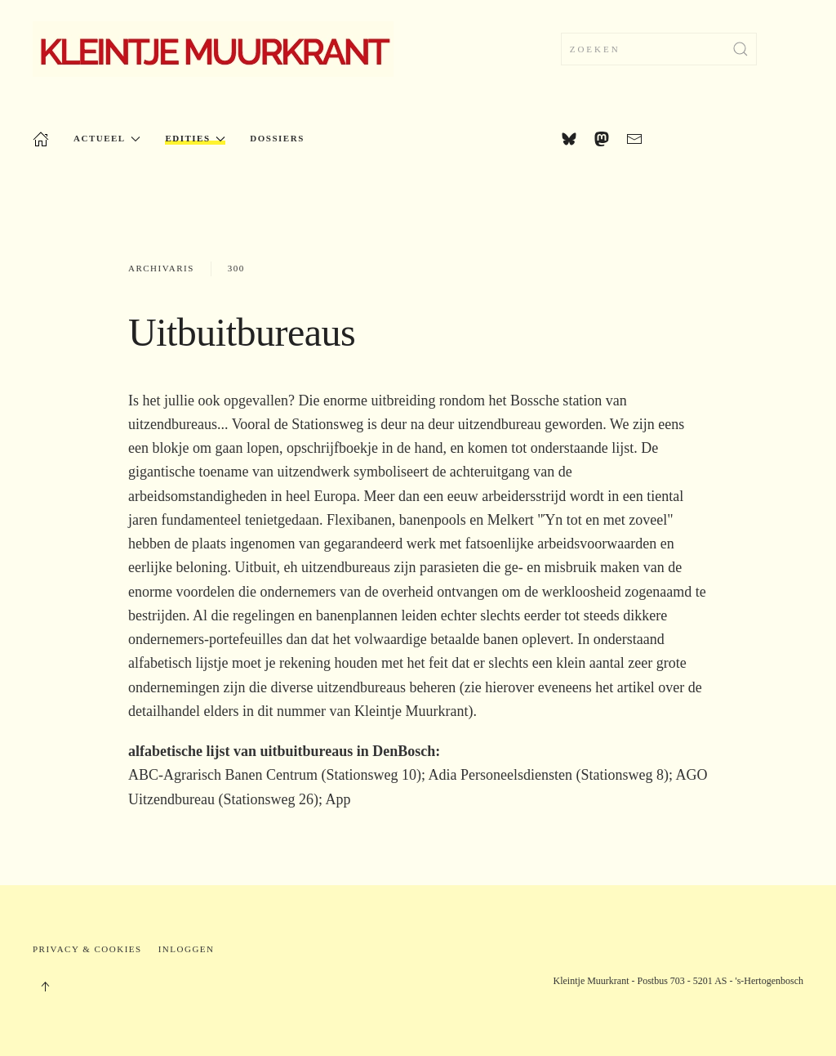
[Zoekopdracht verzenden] (740, 49)
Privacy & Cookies (87, 949)
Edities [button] (195, 138)
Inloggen (186, 949)
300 (236, 268)
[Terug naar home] (213, 49)
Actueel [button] (106, 138)
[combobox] (659, 49)
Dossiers (277, 138)
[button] (45, 986)
